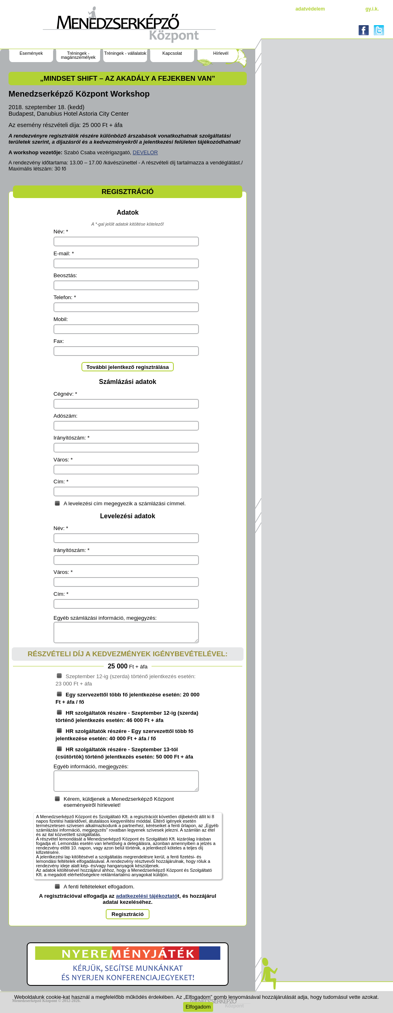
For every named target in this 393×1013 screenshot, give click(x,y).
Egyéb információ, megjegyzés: (90, 766)
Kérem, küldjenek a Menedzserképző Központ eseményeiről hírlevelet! (119, 802)
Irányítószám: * (71, 438)
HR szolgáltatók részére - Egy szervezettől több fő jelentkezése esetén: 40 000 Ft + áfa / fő (125, 734)
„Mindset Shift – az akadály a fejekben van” (127, 78)
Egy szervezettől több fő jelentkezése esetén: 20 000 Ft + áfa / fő (127, 698)
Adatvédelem (310, 9)
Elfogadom (198, 1007)
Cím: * (60, 481)
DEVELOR (145, 152)
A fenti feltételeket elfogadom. (99, 887)
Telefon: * (64, 297)
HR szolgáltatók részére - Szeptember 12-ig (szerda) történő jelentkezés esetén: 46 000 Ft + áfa (127, 716)
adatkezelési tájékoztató (146, 896)
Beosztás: (65, 275)
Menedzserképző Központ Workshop (79, 93)
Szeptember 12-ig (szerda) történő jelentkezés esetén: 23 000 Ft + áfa (126, 680)
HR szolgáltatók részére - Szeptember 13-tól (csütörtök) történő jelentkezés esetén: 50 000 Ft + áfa (124, 753)
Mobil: (60, 319)
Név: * (60, 231)
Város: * (63, 460)
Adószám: (65, 416)
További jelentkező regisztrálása (127, 367)
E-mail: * (63, 253)
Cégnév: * (65, 394)
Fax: (58, 341)
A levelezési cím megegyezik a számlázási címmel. (125, 503)
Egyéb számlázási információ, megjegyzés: (105, 618)
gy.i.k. (372, 9)
